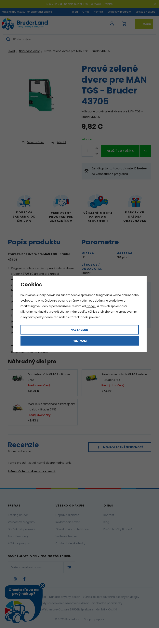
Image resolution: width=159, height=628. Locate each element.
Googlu (91, 306)
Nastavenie (79, 330)
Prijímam (80, 341)
